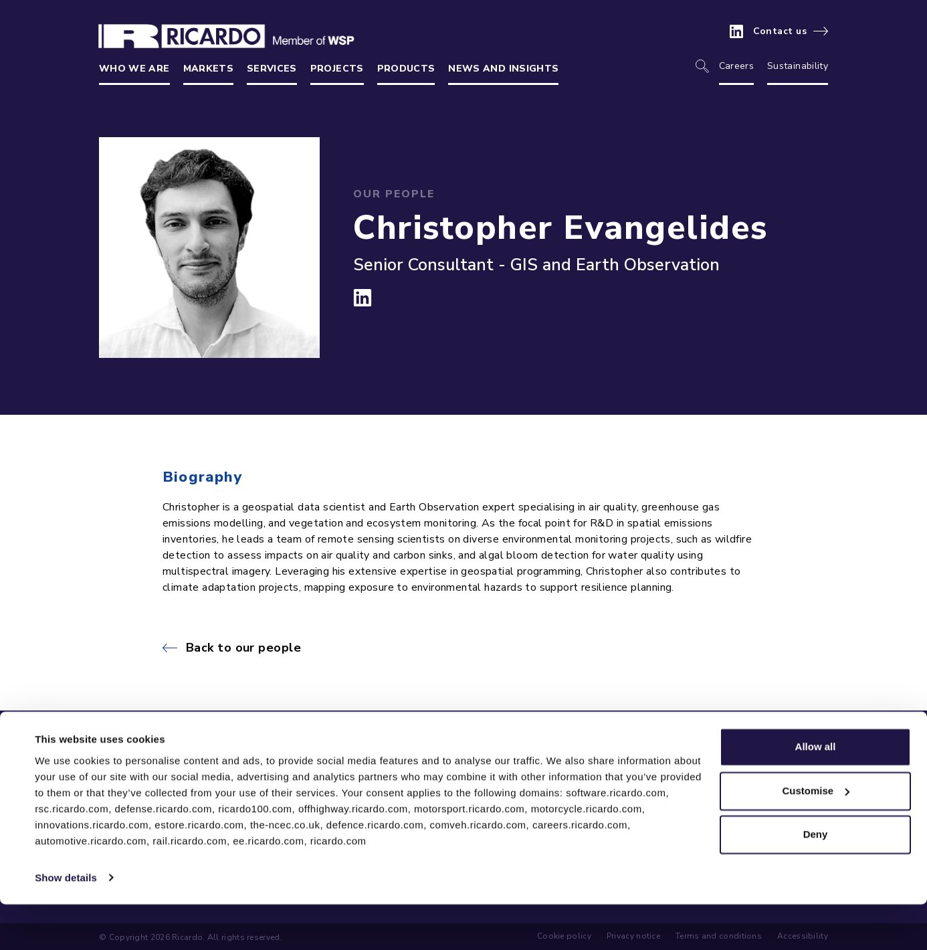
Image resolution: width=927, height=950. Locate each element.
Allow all (815, 793)
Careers (736, 66)
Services (272, 68)
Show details (66, 923)
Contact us (780, 31)
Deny (815, 880)
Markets (208, 68)
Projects (337, 68)
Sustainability (797, 66)
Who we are (134, 68)
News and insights (503, 68)
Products (406, 68)
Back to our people (243, 648)
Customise (815, 836)
